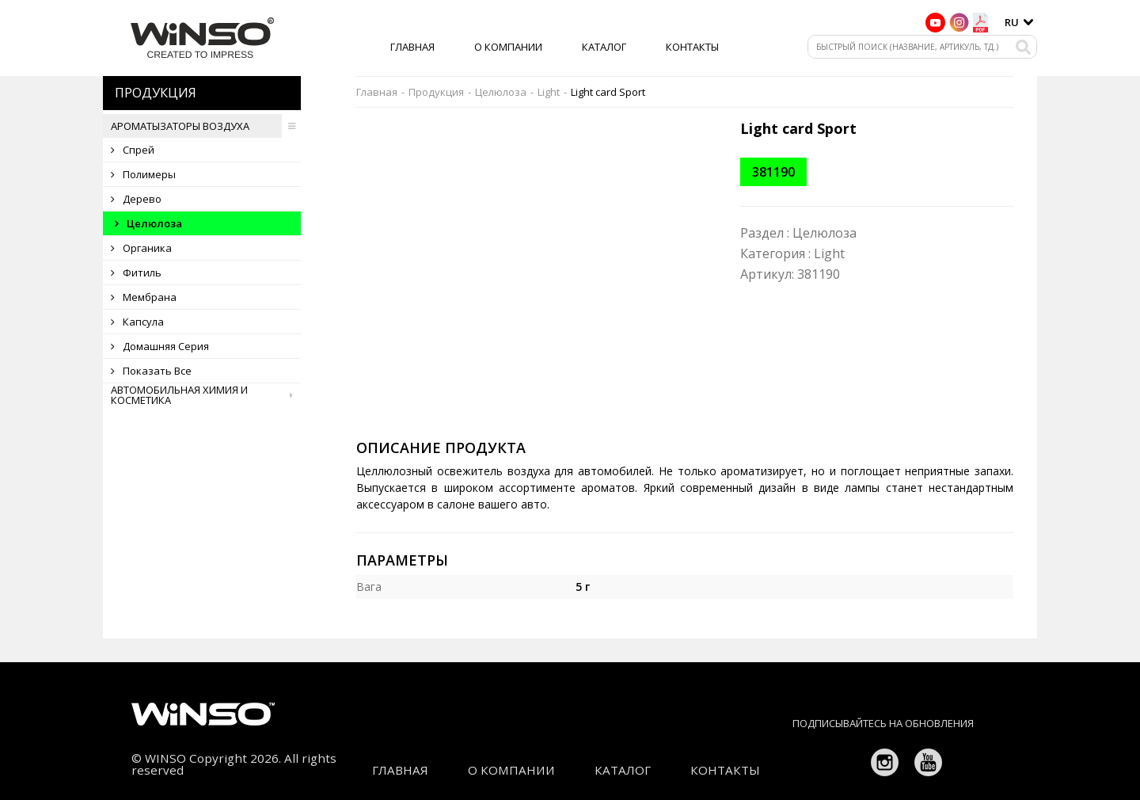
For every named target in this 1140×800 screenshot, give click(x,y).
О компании (508, 47)
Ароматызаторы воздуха (206, 126)
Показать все (151, 371)
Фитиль (136, 272)
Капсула (137, 321)
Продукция (436, 92)
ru (1012, 22)
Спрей (132, 150)
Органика (141, 248)
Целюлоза (148, 223)
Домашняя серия (160, 346)
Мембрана (144, 297)
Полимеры (143, 174)
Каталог (604, 47)
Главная (412, 47)
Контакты (692, 47)
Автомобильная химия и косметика (206, 395)
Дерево (136, 199)
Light (549, 92)
